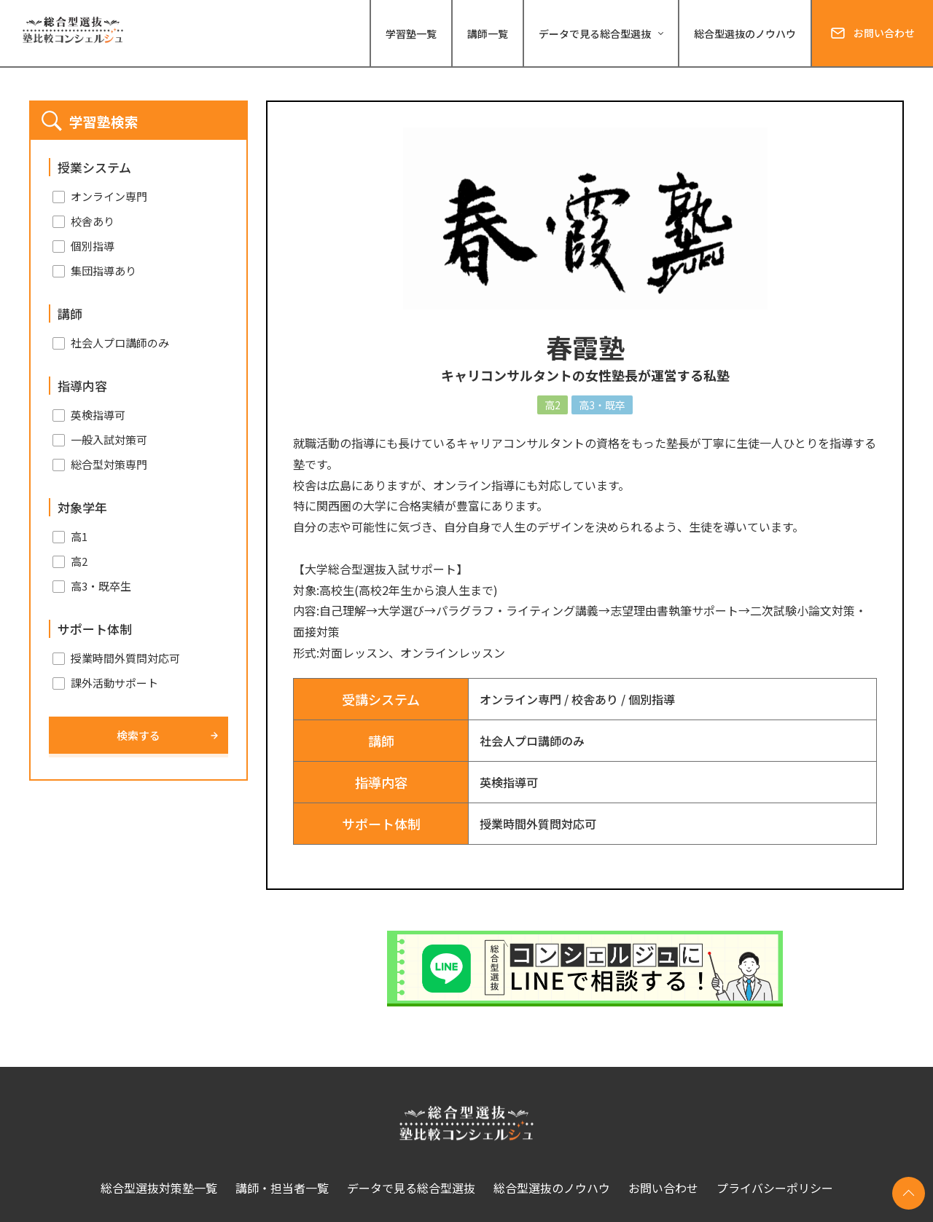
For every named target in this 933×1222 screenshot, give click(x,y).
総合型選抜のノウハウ (745, 33)
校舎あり (594, 699)
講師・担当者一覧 (282, 1188)
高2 (79, 561)
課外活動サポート (114, 682)
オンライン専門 (520, 699)
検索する (138, 735)
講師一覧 (487, 33)
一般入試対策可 (109, 439)
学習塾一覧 (411, 33)
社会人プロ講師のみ (532, 740)
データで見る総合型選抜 (411, 1188)
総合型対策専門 (109, 464)
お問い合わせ (884, 32)
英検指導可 (509, 782)
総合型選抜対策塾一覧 (159, 1188)
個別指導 (651, 699)
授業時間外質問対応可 (538, 823)
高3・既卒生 (101, 586)
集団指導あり (103, 270)
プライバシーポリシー (775, 1188)
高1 (79, 536)
